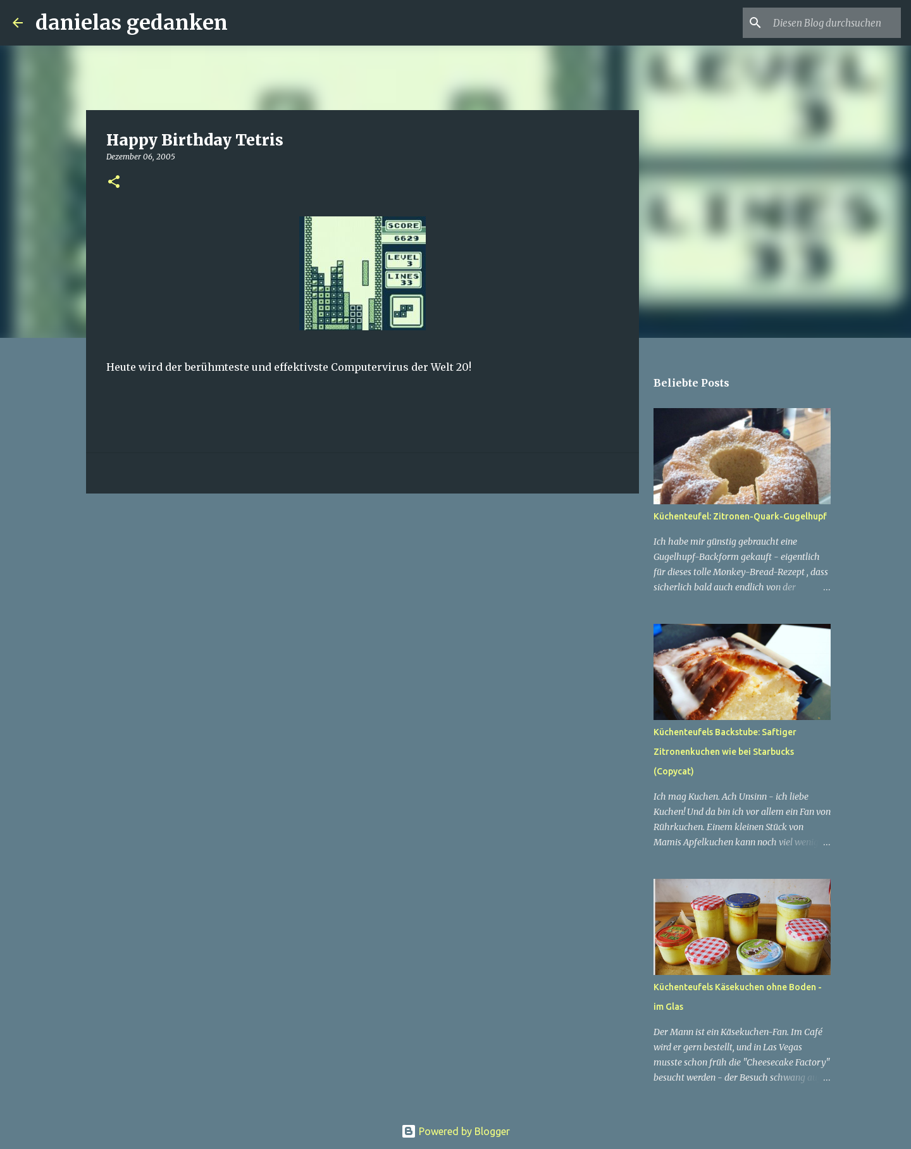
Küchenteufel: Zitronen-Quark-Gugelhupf (740, 516)
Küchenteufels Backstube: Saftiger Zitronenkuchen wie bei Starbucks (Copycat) (725, 751)
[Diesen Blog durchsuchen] (834, 23)
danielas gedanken (131, 22)
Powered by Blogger (455, 1131)
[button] (113, 182)
